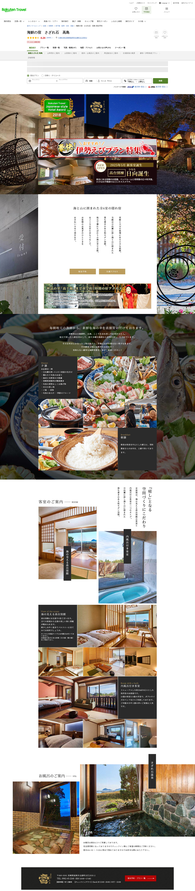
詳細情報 (31, 58)
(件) (49, 37)
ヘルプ (131, 3)
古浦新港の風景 (129, 53)
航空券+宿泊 (135, 87)
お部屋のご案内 (70, 53)
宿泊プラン (34, 75)
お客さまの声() (103, 48)
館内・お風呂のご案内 (90, 53)
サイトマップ (152, 3)
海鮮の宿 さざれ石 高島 (48, 32)
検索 (160, 81)
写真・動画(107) (70, 48)
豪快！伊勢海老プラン (149, 53)
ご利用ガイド (140, 3)
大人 (102, 81)
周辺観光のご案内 (111, 53)
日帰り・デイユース (52, 75)
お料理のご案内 (53, 53)
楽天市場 (176, 3)
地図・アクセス (86, 48)
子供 (108, 81)
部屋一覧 (56, 48)
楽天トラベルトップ (33, 26)
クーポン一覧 (120, 48)
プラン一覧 (44, 48)
